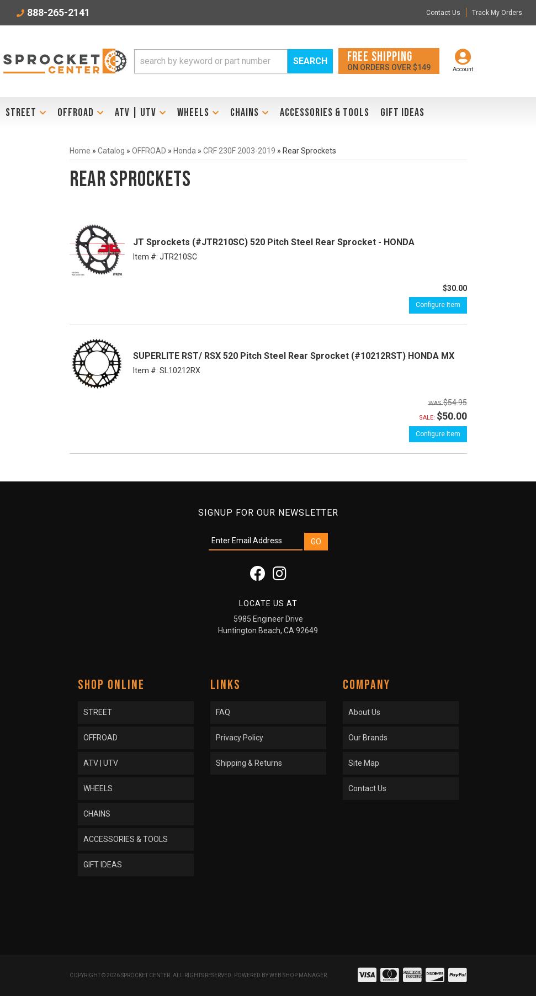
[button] (233, 61)
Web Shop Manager (298, 975)
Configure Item (438, 305)
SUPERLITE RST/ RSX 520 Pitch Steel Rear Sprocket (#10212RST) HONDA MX (293, 356)
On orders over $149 (389, 60)
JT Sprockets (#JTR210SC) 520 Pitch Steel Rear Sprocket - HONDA (274, 242)
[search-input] (211, 61)
